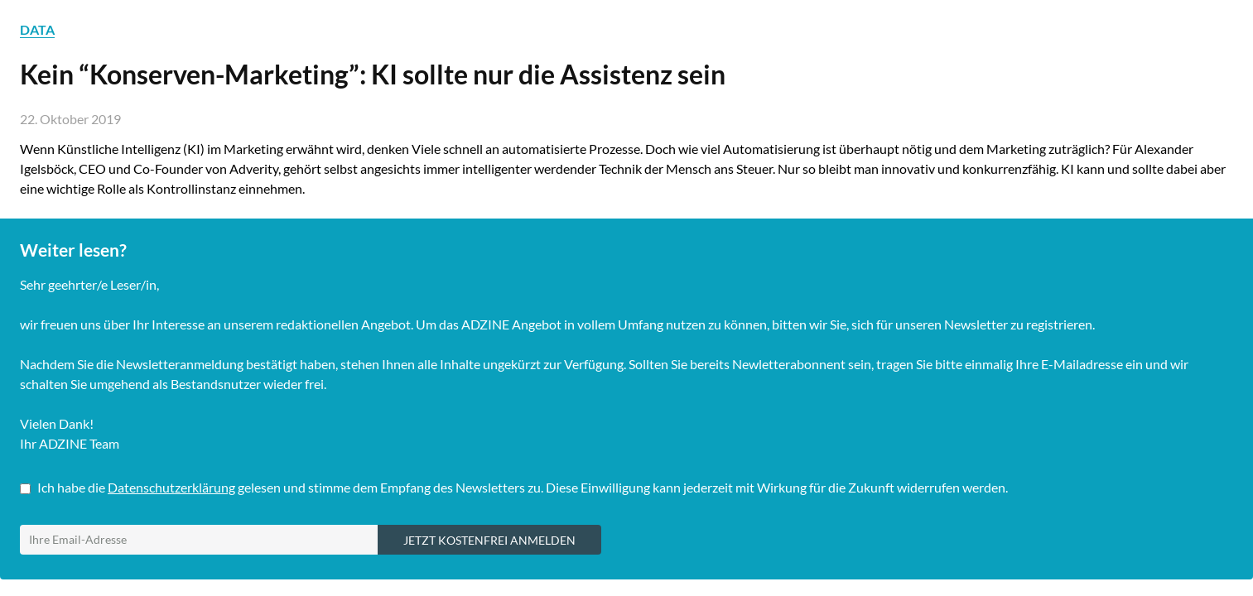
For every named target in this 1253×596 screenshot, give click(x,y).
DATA (37, 29)
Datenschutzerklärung (171, 487)
